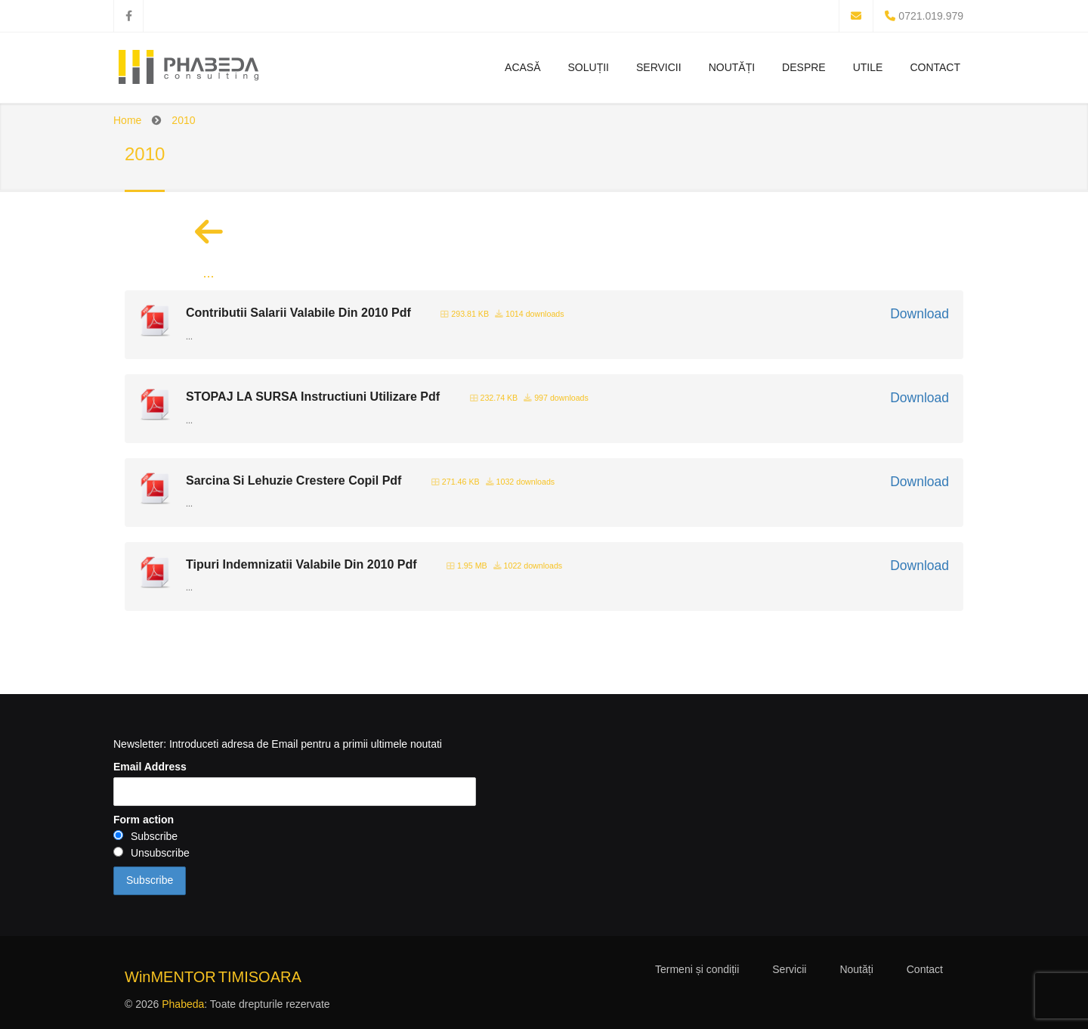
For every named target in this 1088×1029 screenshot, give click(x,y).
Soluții (588, 67)
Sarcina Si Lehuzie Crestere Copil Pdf (293, 480)
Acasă (522, 67)
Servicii (659, 67)
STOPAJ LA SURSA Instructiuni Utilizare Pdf (313, 396)
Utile (868, 67)
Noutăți (732, 67)
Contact (935, 67)
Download (919, 313)
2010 (183, 120)
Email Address (150, 767)
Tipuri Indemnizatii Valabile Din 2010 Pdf (301, 564)
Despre (804, 67)
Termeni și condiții (697, 969)
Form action (143, 820)
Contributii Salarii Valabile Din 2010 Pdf (298, 312)
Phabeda (183, 1004)
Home (127, 120)
